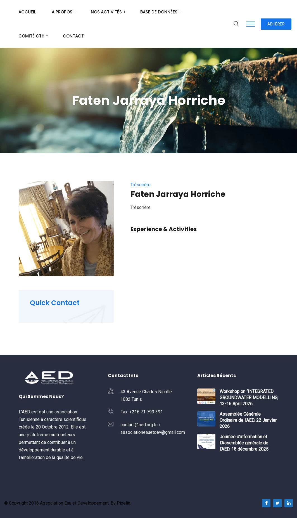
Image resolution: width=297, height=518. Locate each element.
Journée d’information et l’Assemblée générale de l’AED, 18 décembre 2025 (244, 443)
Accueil (27, 12)
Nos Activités (106, 12)
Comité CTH (31, 36)
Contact (73, 36)
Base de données (158, 12)
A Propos (62, 12)
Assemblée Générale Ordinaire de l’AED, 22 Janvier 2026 (248, 420)
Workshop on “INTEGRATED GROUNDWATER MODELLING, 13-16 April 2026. (249, 397)
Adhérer (276, 24)
